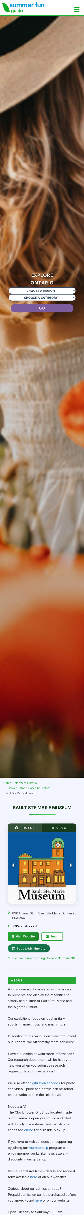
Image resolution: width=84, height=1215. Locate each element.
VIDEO (59, 828)
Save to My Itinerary (28, 948)
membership (39, 1148)
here (34, 1177)
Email (52, 936)
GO (42, 308)
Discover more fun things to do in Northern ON (41, 958)
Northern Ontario (26, 783)
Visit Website (23, 936)
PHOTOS (25, 828)
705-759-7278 (25, 926)
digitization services (45, 1083)
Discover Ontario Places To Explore (28, 788)
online (29, 1130)
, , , (44, 915)
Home (7, 783)
